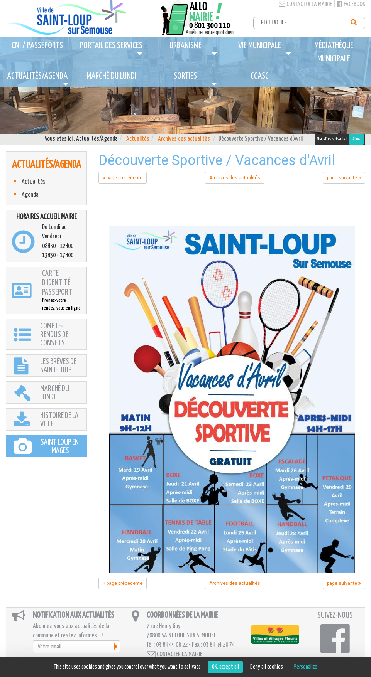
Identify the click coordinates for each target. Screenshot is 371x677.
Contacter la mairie (305, 4)
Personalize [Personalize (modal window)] (305, 667)
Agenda (30, 195)
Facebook (351, 4)
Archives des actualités (184, 139)
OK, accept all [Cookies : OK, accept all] (225, 667)
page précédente (122, 177)
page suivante (344, 177)
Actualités (137, 139)
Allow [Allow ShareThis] (356, 139)
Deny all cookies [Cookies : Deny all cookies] (266, 667)
